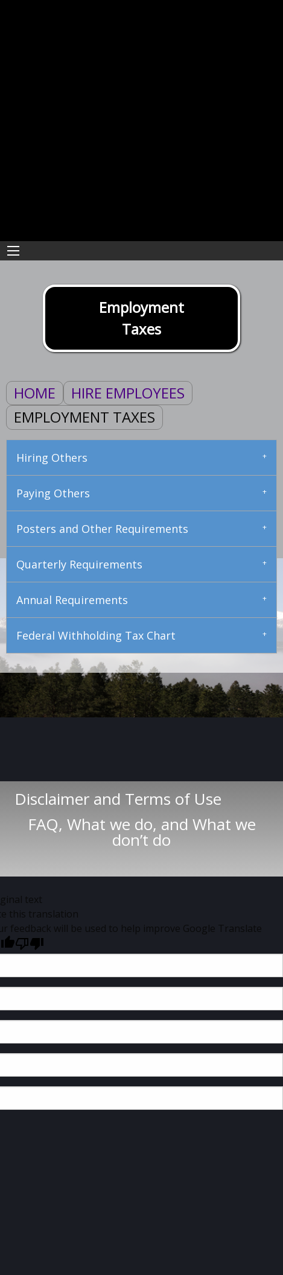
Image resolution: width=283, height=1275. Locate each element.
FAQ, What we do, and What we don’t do (142, 832)
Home (35, 393)
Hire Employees (128, 393)
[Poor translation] (29, 943)
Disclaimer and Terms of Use (141, 799)
